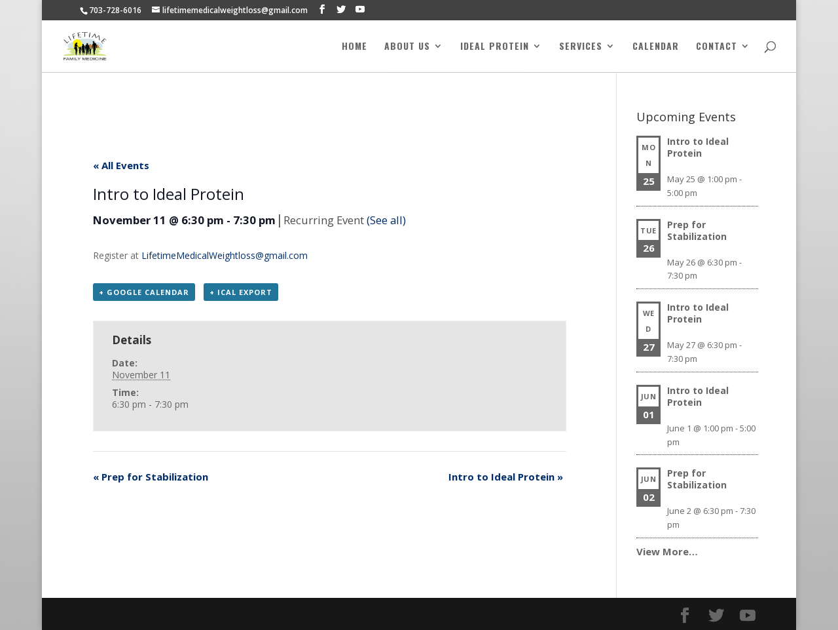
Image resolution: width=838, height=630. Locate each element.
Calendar (655, 47)
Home (354, 47)
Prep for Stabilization (150, 476)
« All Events (121, 165)
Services (580, 47)
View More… (667, 551)
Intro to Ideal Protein (505, 476)
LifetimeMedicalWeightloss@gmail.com (224, 255)
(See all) (386, 219)
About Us (407, 47)
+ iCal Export (241, 292)
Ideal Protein (494, 47)
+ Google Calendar (144, 292)
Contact (716, 47)
